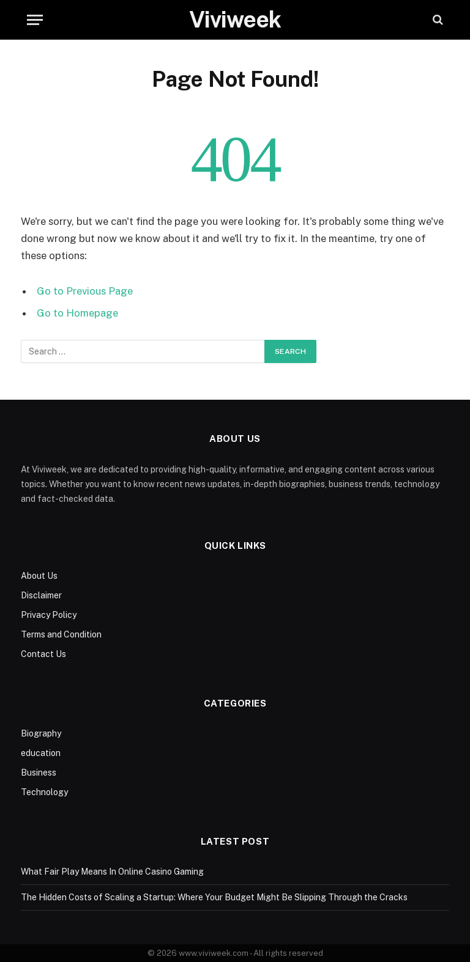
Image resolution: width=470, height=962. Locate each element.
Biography (41, 733)
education (41, 753)
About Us (39, 576)
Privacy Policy (48, 615)
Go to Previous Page (85, 291)
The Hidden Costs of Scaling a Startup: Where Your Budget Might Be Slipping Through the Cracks (214, 897)
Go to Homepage (77, 313)
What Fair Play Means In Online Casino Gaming (112, 871)
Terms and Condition (61, 634)
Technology (44, 792)
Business (38, 772)
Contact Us (43, 654)
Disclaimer (41, 595)
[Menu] (35, 20)
